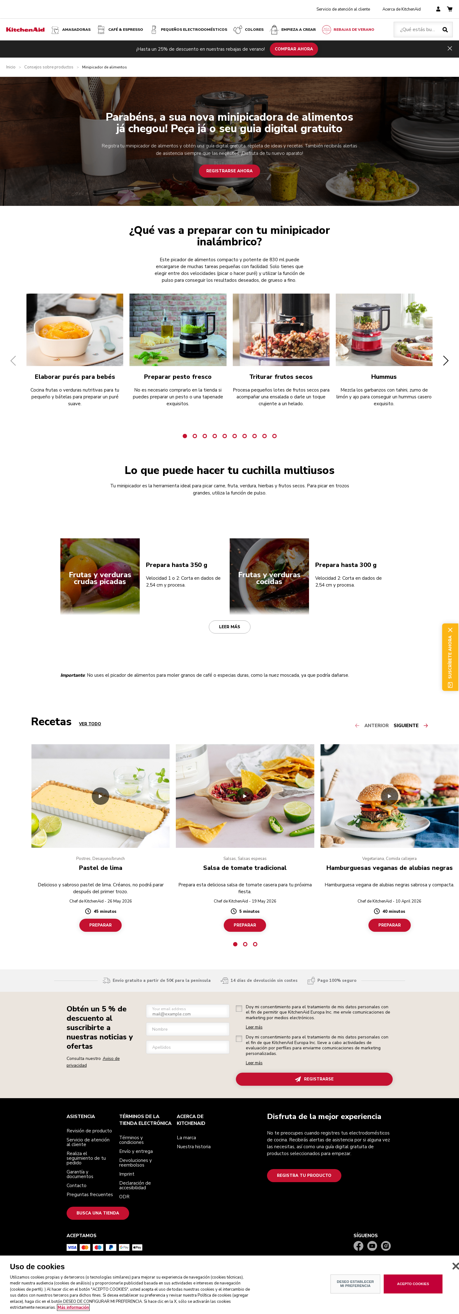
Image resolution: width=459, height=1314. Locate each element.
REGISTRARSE (314, 1079)
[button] (13, 361)
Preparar (100, 925)
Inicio (11, 67)
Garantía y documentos (80, 1174)
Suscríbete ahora (450, 657)
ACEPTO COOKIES (413, 1284)
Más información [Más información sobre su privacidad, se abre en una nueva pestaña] (73, 1307)
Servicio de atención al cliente (343, 9)
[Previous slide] (374, 725)
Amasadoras (70, 29)
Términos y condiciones (131, 1140)
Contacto (77, 1185)
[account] (438, 9)
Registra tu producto (304, 1175)
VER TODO (90, 724)
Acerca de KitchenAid (401, 9)
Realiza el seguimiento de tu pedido (86, 1158)
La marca (186, 1138)
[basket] (450, 9)
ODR (124, 1197)
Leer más (229, 627)
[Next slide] (411, 725)
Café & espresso (119, 29)
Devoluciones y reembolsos (135, 1162)
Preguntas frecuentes (90, 1194)
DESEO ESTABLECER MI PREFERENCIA (355, 1284)
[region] (229, 1285)
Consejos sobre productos (48, 67)
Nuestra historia (194, 1147)
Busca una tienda (98, 1213)
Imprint (126, 1174)
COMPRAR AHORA (294, 49)
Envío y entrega (136, 1151)
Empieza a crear (292, 29)
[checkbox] (239, 1008)
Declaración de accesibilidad (135, 1185)
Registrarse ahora (229, 171)
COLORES (248, 29)
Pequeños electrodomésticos (187, 29)
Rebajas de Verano (347, 29)
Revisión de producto (89, 1131)
